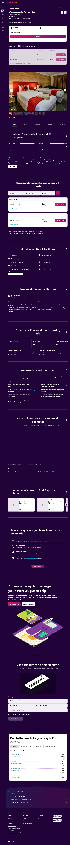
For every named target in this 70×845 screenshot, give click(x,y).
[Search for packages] (3, 18)
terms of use (29, 721)
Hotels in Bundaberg (15, 777)
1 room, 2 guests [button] (15, 32)
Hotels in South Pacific (21, 7)
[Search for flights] (3, 7)
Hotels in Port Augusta (57, 7)
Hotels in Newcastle (15, 763)
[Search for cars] (3, 14)
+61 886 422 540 (14, 20)
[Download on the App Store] (57, 820)
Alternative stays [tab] (26, 746)
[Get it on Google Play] (57, 816)
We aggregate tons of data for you (39, 799)
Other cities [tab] (15, 746)
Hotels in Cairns (14, 766)
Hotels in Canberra (15, 772)
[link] (37, 566)
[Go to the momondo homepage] (11, 2)
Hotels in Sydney (14, 754)
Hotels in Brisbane (15, 759)
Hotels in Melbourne (15, 756)
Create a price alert (31, 558)
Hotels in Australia (33, 7)
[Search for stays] (3, 11)
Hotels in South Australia (44, 7)
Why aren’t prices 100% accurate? (39, 802)
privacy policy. (37, 721)
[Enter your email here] (39, 710)
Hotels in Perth (14, 761)
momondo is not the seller (39, 796)
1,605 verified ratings (25, 22)
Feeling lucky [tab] (37, 746)
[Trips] (3, 22)
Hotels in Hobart (14, 770)
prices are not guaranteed (44, 791)
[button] (3, 2)
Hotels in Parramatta (15, 775)
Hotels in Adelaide (15, 768)
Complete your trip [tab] (50, 746)
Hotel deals (11, 7)
